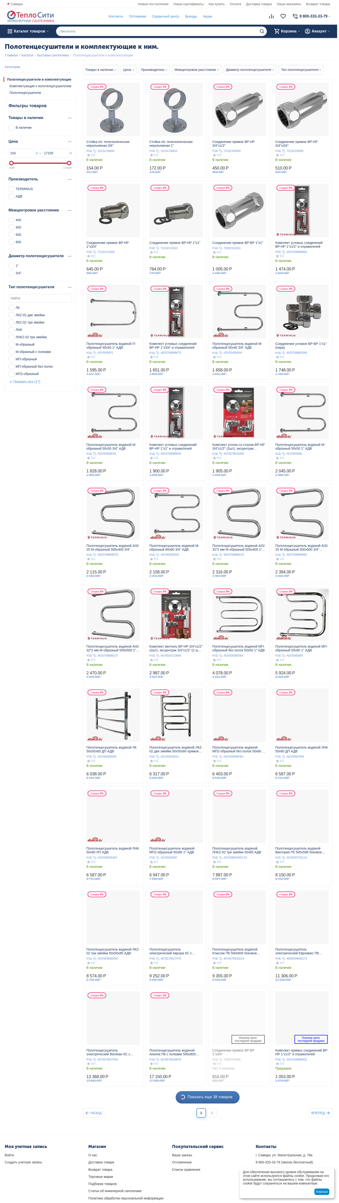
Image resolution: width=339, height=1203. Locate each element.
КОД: (89, 150)
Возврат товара (318, 4)
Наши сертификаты (189, 4)
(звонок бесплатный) (284, 1162)
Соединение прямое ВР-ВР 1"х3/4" (233, 1052)
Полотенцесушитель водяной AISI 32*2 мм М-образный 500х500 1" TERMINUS (112, 648)
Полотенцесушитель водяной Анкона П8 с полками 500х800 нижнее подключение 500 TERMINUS (172, 1052)
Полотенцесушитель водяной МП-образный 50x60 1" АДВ (301, 648)
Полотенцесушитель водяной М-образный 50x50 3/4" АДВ (111, 446)
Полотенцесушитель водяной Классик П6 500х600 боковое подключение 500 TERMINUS (235, 951)
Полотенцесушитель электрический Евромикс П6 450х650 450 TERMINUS (297, 951)
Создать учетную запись (23, 1162)
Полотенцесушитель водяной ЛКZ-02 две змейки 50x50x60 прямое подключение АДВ (176, 749)
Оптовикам (137, 16)
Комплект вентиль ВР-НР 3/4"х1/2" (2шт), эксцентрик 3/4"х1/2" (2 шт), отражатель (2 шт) (176, 648)
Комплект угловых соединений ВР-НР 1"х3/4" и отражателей (172, 345)
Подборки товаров (102, 1184)
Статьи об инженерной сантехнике (115, 1191)
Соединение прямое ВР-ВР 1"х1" (237, 243)
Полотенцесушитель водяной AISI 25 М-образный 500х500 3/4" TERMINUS (301, 547)
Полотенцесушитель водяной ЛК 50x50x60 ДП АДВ (111, 749)
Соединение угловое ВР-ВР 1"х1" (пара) (301, 345)
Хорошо (322, 1192)
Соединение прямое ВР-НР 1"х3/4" (107, 244)
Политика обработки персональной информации (125, 1198)
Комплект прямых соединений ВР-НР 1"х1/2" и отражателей (301, 1052)
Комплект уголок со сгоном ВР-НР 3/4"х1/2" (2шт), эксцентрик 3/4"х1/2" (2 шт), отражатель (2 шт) (238, 446)
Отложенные (182, 1162)
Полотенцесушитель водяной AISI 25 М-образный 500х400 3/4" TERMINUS (112, 547)
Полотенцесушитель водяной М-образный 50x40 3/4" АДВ (237, 345)
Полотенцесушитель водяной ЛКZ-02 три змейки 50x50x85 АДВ (113, 951)
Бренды (191, 16)
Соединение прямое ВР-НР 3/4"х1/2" (233, 143)
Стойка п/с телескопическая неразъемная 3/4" (107, 143)
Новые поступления (153, 4)
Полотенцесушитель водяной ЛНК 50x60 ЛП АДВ (112, 850)
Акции (207, 16)
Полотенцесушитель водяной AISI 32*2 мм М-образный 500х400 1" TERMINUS (238, 547)
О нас (92, 1155)
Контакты (115, 16)
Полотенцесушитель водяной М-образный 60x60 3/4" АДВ (174, 547)
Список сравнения (186, 1169)
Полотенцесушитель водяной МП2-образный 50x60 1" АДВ (172, 850)
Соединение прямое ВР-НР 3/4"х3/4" (296, 143)
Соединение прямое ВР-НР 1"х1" (174, 243)
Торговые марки (100, 1177)
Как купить (217, 4)
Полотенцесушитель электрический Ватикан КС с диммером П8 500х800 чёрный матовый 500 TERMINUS (110, 1052)
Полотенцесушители (25, 93)
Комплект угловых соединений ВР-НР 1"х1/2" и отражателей (298, 244)
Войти (9, 1155)
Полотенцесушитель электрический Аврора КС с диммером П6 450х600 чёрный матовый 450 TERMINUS (173, 951)
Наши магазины (289, 4)
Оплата (235, 4)
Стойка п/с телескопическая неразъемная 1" (170, 143)
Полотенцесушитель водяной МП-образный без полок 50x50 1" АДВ (238, 648)
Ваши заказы (182, 1155)
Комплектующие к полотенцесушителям (40, 86)
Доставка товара (259, 4)
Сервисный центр (165, 16)
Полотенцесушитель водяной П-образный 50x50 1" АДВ (111, 345)
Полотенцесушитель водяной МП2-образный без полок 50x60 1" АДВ (238, 749)
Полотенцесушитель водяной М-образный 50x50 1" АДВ (300, 446)
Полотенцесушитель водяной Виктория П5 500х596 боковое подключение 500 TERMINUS (298, 850)
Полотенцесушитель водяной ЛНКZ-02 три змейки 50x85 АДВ (236, 850)
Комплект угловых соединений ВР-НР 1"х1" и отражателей (172, 446)
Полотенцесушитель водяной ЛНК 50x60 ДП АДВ (301, 749)
